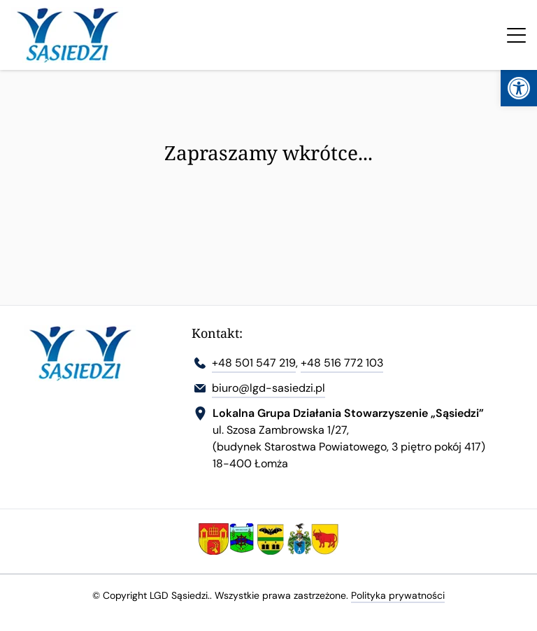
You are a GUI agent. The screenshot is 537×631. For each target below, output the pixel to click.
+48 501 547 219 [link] (254, 362)
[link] (519, 88)
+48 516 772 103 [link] (342, 362)
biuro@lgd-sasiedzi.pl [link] (268, 388)
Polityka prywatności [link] (398, 595)
